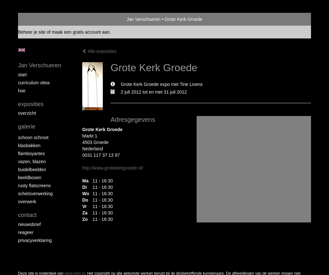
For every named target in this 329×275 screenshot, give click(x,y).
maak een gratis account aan (81, 32)
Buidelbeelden (32, 169)
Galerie (26, 126)
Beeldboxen (29, 177)
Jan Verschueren (143, 19)
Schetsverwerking (35, 193)
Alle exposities (99, 51)
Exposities (31, 104)
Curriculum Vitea (33, 82)
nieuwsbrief (29, 224)
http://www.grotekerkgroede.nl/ (112, 168)
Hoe (21, 90)
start (22, 74)
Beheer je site (32, 32)
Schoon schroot (33, 137)
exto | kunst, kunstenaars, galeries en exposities (36, 19)
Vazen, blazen (32, 161)
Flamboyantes (31, 153)
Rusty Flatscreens (34, 185)
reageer (25, 232)
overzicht (27, 113)
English (21, 50)
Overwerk (27, 201)
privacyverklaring (35, 240)
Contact (27, 215)
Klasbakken (29, 145)
